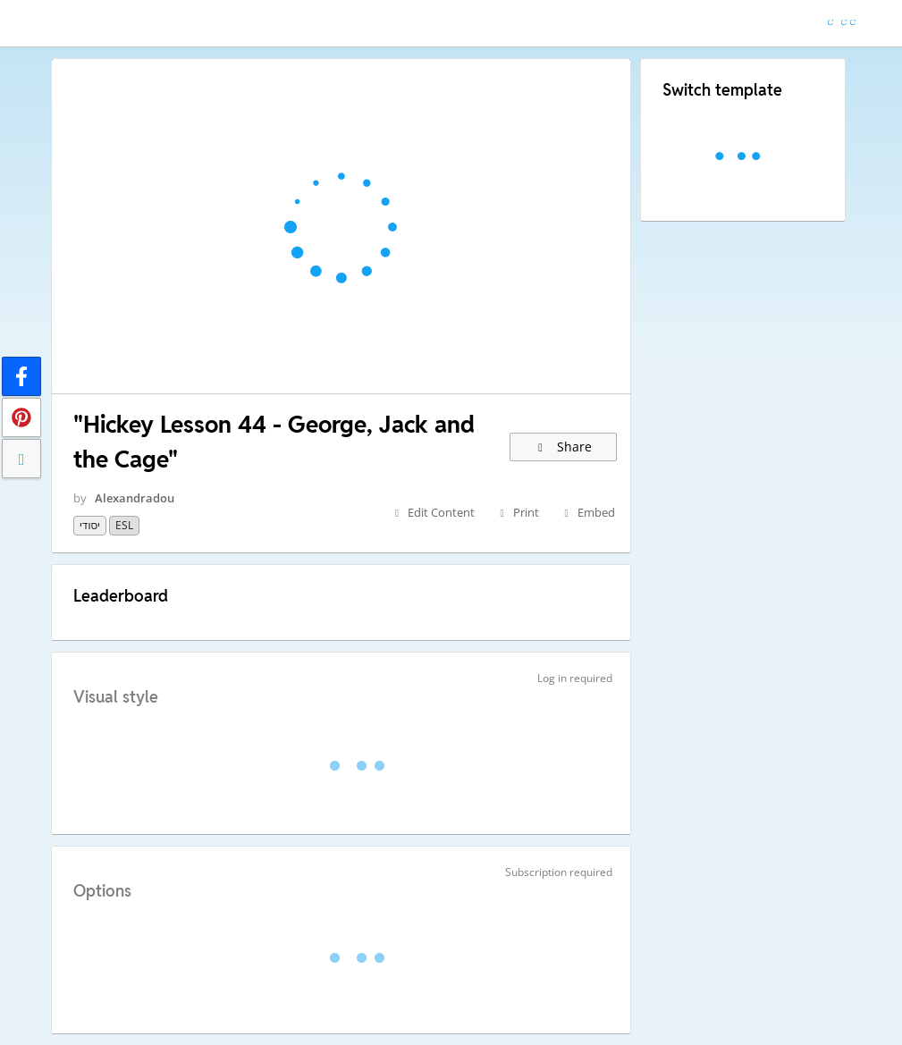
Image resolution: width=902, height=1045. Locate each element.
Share (564, 446)
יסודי (90, 525)
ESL (124, 525)
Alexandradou (134, 498)
